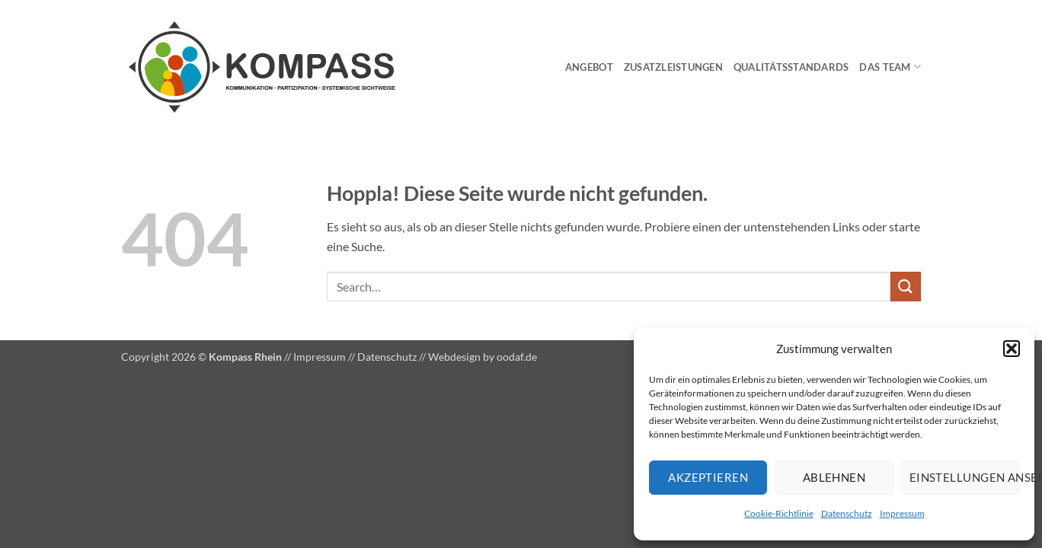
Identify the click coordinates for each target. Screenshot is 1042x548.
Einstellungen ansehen (964, 477)
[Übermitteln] (905, 286)
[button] (1011, 348)
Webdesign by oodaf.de (482, 356)
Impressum (902, 513)
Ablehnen (834, 477)
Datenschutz (846, 513)
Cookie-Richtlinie (778, 513)
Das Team (890, 66)
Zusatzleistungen (673, 67)
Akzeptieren (708, 477)
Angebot (589, 67)
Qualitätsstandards (791, 67)
